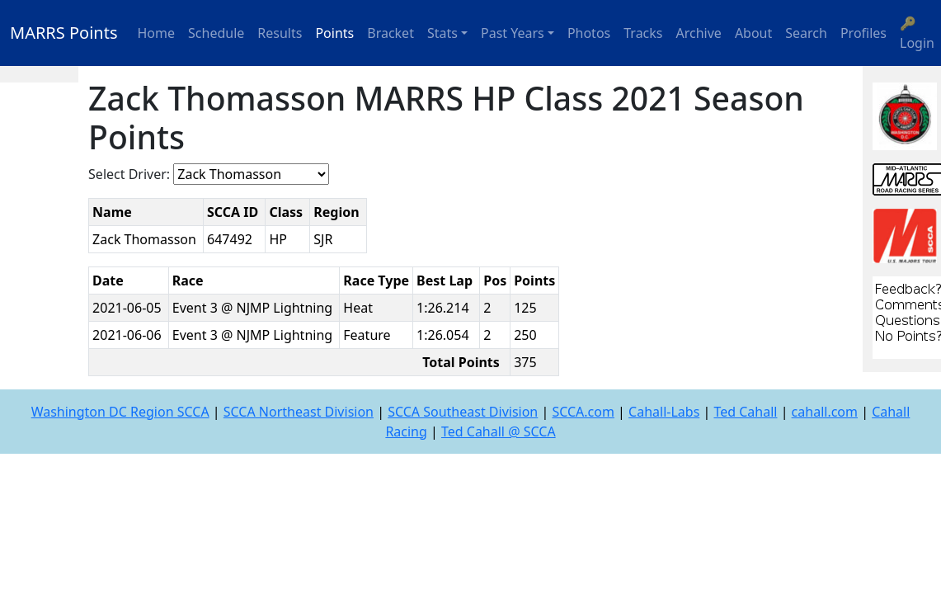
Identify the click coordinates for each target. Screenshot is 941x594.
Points (334, 33)
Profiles (863, 33)
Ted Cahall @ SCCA (498, 431)
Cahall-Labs (663, 412)
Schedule (216, 33)
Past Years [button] (512, 33)
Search (806, 33)
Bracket (390, 33)
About (753, 33)
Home (157, 33)
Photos (588, 33)
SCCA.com (583, 412)
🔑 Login (917, 33)
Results (279, 33)
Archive (699, 33)
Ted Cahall (745, 412)
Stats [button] (442, 33)
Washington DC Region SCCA (120, 412)
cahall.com (825, 412)
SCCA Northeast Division (298, 412)
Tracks (642, 33)
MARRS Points (64, 32)
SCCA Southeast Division (463, 412)
